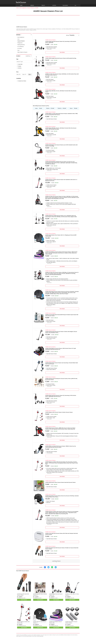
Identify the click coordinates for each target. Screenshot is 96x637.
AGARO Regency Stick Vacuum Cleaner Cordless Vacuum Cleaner (59, 412)
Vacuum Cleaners (21, 40)
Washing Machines (21, 44)
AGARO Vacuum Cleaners (50, 39)
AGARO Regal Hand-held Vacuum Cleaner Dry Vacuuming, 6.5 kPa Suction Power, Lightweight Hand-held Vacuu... (60, 396)
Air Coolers (19, 48)
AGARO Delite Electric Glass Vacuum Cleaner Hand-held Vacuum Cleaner (60, 482)
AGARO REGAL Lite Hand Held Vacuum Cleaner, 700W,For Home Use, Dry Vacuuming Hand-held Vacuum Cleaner (60, 447)
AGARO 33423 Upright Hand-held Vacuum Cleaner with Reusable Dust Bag (60, 58)
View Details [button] (62, 52)
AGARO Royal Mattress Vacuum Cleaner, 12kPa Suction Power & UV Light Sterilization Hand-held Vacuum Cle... (60, 349)
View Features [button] (24, 599)
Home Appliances (20, 37)
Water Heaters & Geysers (22, 52)
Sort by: (67, 35)
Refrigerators (19, 42)
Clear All (28, 56)
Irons (18, 39)
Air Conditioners (20, 46)
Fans (18, 50)
